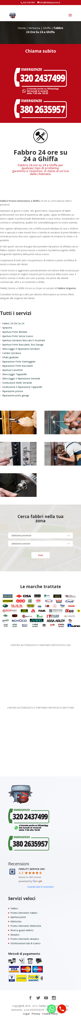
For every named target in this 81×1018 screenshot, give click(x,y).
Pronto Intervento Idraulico (24, 938)
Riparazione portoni (12, 391)
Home (22, 28)
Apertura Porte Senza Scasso (17, 336)
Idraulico (14, 934)
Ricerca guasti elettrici (21, 930)
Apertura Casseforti (12, 370)
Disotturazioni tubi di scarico (25, 943)
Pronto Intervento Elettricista (25, 925)
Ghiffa (47, 28)
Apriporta (7, 327)
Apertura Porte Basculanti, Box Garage (22, 344)
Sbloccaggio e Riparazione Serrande (21, 378)
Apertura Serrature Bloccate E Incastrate (23, 340)
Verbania (34, 28)
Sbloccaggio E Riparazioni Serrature (21, 348)
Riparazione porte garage (15, 395)
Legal (26, 1013)
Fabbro (14, 908)
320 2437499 (29, 2)
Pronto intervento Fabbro (23, 912)
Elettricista (15, 921)
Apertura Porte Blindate (14, 331)
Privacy (36, 1013)
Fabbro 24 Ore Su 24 (13, 323)
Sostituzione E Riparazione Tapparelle (22, 386)
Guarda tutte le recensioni (40, 887)
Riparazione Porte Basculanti (17, 365)
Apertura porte (18, 917)
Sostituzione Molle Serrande (17, 382)
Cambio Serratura (11, 353)
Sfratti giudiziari (10, 357)
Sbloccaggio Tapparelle (14, 374)
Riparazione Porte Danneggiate (18, 361)
